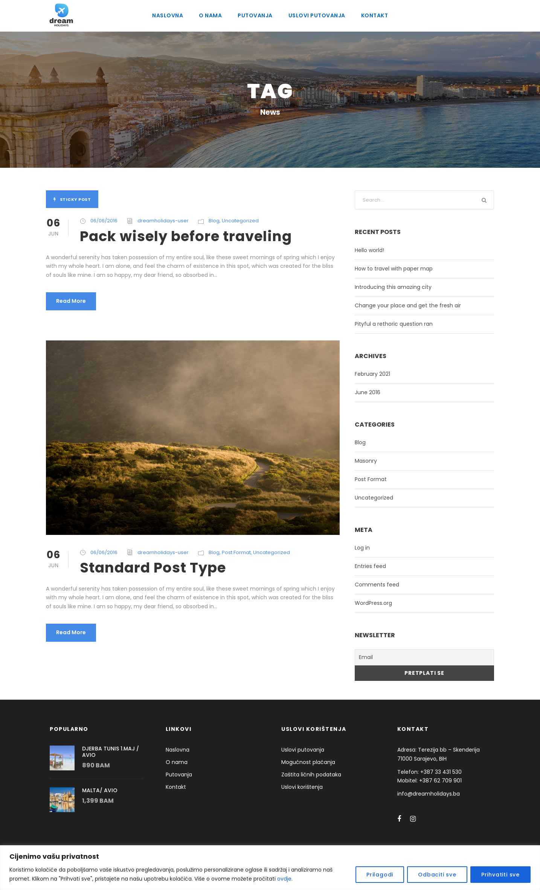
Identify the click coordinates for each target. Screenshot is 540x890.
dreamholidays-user (156, 220)
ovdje (209, 879)
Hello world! (368, 250)
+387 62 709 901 (437, 779)
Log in (362, 548)
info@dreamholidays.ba (425, 792)
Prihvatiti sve (502, 875)
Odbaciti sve (444, 875)
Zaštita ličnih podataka (307, 773)
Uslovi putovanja (316, 15)
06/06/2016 (102, 220)
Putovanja (255, 15)
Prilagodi (391, 875)
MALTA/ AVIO (98, 789)
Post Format (224, 552)
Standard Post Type (148, 567)
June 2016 (367, 392)
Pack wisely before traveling (178, 236)
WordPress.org (372, 603)
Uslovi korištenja (300, 785)
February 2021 (372, 374)
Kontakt (373, 15)
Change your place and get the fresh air (401, 305)
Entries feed (369, 566)
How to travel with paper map (389, 269)
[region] (270, 867)
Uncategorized (226, 220)
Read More (69, 301)
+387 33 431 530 (437, 770)
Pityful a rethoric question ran (389, 324)
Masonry (365, 461)
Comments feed (373, 585)
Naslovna (169, 15)
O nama (211, 15)
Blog (202, 220)
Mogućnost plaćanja (304, 761)
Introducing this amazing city (388, 287)
